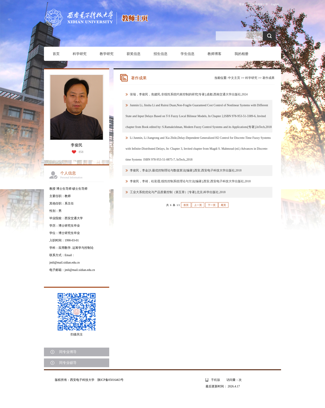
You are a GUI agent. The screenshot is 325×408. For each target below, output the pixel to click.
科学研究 (80, 54)
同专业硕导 (68, 363)
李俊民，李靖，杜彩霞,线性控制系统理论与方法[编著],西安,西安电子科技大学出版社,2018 (190, 181)
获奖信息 (134, 54)
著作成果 (268, 78)
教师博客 (214, 54)
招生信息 (161, 54)
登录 (241, 4)
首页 (56, 54)
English (275, 4)
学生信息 (187, 54)
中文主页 (234, 78)
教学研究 (107, 54)
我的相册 (241, 54)
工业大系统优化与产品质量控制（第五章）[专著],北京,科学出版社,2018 (178, 192)
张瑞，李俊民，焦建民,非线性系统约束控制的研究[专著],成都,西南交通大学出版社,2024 (189, 94)
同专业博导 (68, 352)
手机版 (215, 379)
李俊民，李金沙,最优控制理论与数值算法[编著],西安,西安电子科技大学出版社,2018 (185, 170)
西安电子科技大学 (257, 4)
